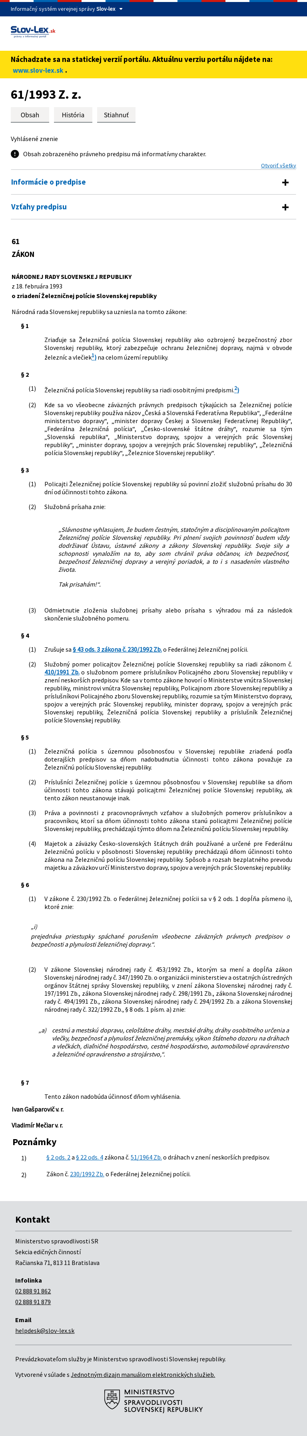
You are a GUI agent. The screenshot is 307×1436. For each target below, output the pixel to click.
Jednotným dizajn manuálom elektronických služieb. (143, 1374)
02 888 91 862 (33, 1291)
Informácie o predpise (48, 182)
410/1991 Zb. (62, 672)
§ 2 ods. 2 (58, 1157)
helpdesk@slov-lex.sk (44, 1331)
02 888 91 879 (33, 1302)
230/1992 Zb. (87, 1174)
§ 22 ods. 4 (89, 1157)
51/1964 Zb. (146, 1157)
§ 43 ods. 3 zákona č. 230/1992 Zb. (117, 649)
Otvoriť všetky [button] (278, 165)
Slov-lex (105, 8)
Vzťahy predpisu (39, 206)
